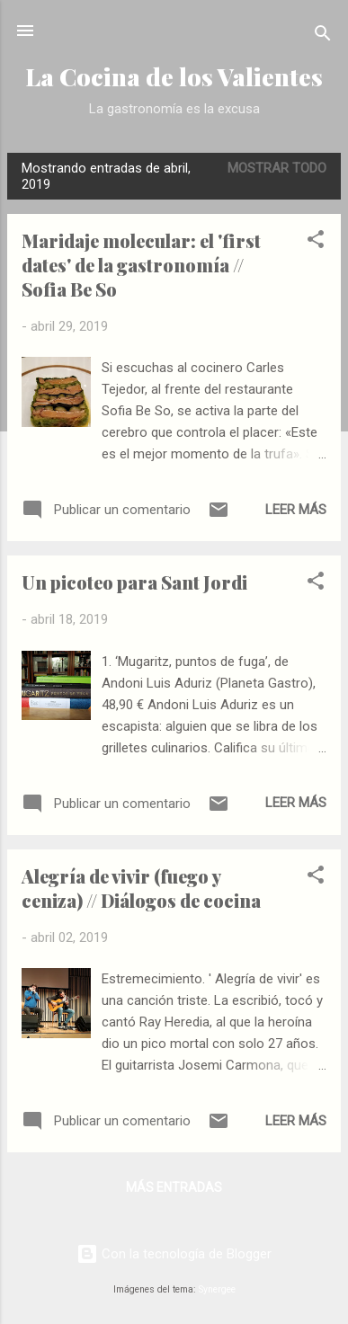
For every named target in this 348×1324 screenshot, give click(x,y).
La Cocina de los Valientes (174, 76)
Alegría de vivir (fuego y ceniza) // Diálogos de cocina (141, 888)
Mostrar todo (277, 168)
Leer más (295, 510)
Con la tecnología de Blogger (174, 1254)
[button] (315, 242)
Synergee (217, 1289)
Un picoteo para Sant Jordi (134, 582)
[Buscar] (323, 36)
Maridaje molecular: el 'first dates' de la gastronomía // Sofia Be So (141, 264)
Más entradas (174, 1187)
